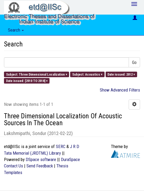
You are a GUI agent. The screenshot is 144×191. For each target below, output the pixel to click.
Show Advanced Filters (120, 90)
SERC (60, 146)
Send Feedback (39, 165)
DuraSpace (70, 159)
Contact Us (13, 165)
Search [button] (16, 30)
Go (134, 62)
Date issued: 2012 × (121, 74)
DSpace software (41, 159)
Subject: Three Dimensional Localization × (36, 74)
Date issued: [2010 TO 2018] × (27, 81)
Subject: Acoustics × (87, 74)
